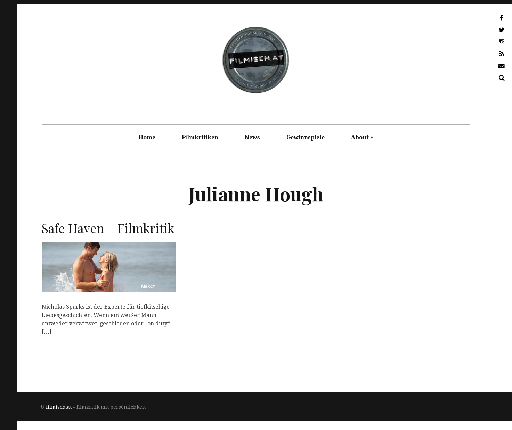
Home (147, 137)
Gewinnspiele (305, 137)
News (252, 137)
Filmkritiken (200, 137)
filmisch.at (59, 407)
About (360, 137)
